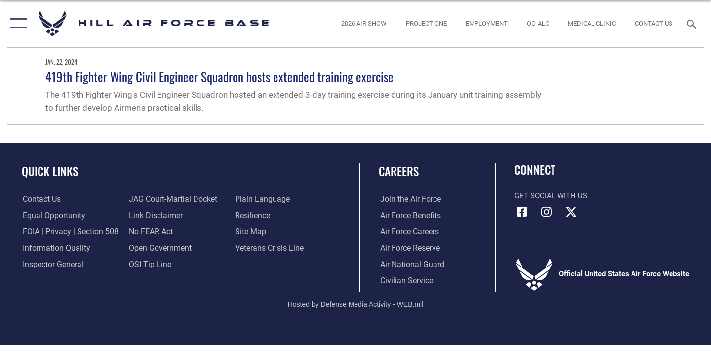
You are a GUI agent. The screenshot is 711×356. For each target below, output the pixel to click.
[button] (16, 23)
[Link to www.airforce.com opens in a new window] (408, 199)
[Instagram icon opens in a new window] (546, 211)
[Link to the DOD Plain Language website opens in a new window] (260, 199)
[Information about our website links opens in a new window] (154, 215)
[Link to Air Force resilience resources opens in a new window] (253, 215)
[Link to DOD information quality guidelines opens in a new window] (53, 247)
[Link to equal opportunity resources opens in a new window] (51, 215)
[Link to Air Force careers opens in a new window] (407, 231)
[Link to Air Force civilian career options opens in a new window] (404, 280)
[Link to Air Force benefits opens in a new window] (408, 215)
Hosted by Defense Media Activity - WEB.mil (356, 304)
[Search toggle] (693, 23)
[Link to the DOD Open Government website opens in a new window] (158, 247)
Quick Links (50, 171)
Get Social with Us (550, 195)
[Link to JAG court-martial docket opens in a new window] (171, 199)
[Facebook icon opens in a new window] (521, 211)
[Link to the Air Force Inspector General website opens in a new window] (51, 264)
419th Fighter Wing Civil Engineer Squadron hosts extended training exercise (219, 76)
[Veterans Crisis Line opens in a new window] (269, 247)
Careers (399, 171)
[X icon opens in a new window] (570, 211)
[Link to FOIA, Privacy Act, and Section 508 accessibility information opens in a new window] (67, 231)
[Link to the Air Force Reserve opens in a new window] (408, 247)
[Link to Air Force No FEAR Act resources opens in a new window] (150, 231)
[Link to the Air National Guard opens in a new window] (409, 264)
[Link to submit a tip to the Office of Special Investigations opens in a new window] (148, 264)
